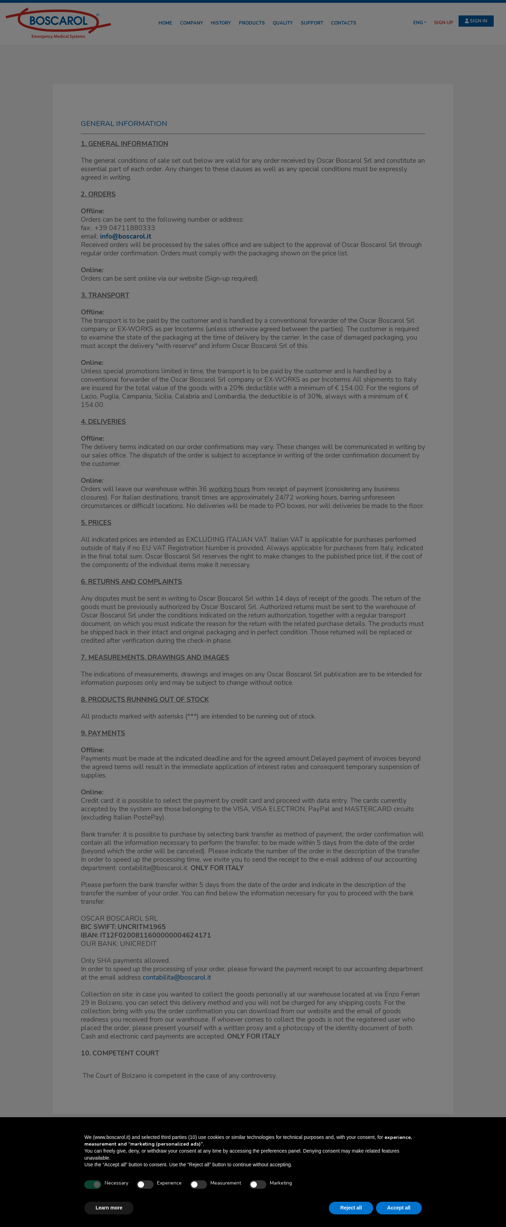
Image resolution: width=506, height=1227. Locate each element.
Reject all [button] (351, 1208)
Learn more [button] (109, 1208)
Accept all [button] (398, 1208)
